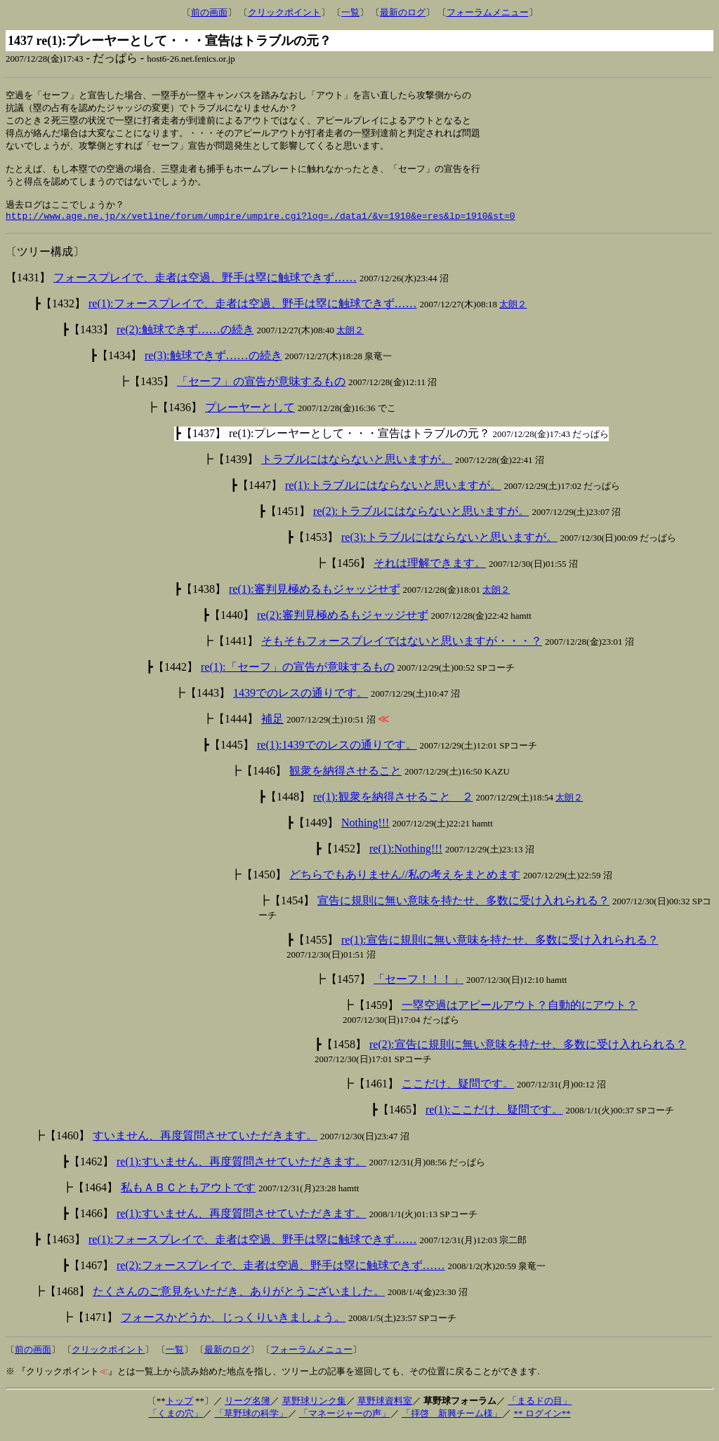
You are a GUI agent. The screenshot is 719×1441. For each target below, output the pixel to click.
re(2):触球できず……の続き (185, 341)
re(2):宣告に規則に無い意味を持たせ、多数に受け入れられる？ (528, 1056)
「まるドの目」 (540, 1412)
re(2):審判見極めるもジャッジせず (342, 627)
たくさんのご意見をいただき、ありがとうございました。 (239, 1303)
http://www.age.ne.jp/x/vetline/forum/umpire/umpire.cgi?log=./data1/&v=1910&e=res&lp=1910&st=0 (260, 227)
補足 (272, 731)
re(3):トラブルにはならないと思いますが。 (449, 549)
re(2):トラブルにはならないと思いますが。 (421, 523)
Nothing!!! (365, 834)
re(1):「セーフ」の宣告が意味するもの (298, 679)
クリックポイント (284, 12)
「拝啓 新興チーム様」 (452, 1425)
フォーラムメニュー (488, 12)
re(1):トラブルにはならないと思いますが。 (393, 497)
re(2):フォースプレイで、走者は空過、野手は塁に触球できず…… (281, 1277)
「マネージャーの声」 (344, 1425)
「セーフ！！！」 (418, 991)
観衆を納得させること (345, 783)
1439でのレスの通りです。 (300, 705)
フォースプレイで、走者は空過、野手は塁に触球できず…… (205, 289)
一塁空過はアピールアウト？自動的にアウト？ (520, 1017)
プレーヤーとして (250, 419)
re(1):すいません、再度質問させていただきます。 (242, 1173)
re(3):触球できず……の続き (213, 367)
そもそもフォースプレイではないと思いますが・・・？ (401, 653)
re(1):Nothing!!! (405, 860)
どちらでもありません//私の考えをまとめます (404, 886)
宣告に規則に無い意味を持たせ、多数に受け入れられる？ (463, 912)
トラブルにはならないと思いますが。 (356, 471)
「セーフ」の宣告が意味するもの (261, 393)
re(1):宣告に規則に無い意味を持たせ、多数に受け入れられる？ (500, 952)
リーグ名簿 (247, 1412)
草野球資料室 (384, 1412)
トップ (179, 1412)
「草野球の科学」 (251, 1425)
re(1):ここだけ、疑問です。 (494, 1121)
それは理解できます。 (430, 575)
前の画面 (209, 12)
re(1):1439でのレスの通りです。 (337, 757)
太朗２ (513, 316)
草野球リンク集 (314, 1412)
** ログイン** (541, 1425)
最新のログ (403, 12)
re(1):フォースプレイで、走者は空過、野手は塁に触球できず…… (252, 315)
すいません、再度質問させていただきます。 (205, 1147)
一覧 (350, 12)
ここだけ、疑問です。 (458, 1095)
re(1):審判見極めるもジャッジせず (314, 601)
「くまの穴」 (175, 1425)
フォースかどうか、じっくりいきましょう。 (233, 1329)
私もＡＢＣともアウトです (188, 1199)
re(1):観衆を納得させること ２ (393, 809)
